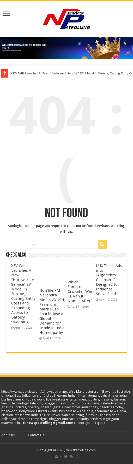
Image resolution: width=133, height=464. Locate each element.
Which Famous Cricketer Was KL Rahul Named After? (80, 291)
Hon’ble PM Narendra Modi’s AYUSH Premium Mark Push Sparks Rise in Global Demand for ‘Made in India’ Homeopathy (52, 311)
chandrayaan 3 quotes (90, 423)
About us (8, 435)
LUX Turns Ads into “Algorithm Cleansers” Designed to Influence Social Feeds (109, 279)
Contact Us (36, 435)
